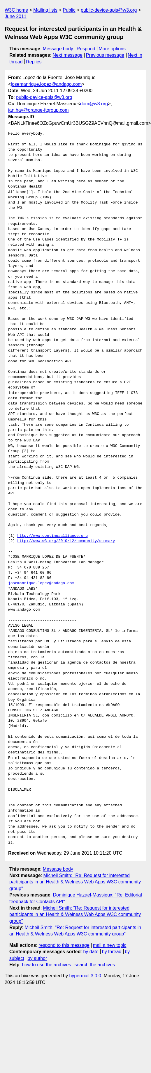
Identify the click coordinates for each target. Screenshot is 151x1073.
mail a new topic (110, 945)
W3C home (16, 10)
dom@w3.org (94, 103)
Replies (33, 61)
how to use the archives (46, 964)
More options (112, 48)
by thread (112, 951)
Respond (86, 48)
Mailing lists (45, 10)
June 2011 (16, 16)
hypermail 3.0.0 (85, 975)
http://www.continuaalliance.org (52, 536)
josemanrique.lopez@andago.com (46, 84)
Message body (58, 48)
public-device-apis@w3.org (109, 10)
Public (69, 10)
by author (37, 958)
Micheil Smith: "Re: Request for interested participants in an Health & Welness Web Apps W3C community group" (75, 882)
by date (90, 951)
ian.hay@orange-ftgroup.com (38, 110)
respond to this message (63, 945)
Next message (67, 55)
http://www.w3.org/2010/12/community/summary (66, 541)
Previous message (105, 55)
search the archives (95, 964)
